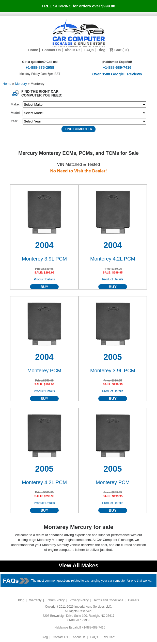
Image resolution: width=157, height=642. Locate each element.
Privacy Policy (79, 600)
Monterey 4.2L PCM (112, 259)
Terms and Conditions (108, 600)
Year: (14, 121)
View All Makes (79, 565)
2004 (44, 245)
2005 (112, 357)
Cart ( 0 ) (119, 50)
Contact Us (51, 50)
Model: (16, 113)
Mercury (21, 84)
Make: (15, 104)
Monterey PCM (44, 370)
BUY (44, 287)
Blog (101, 50)
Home (33, 50)
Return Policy (55, 600)
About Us (72, 50)
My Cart (109, 637)
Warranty (35, 600)
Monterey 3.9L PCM (44, 259)
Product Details (44, 279)
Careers (133, 600)
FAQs (89, 50)
